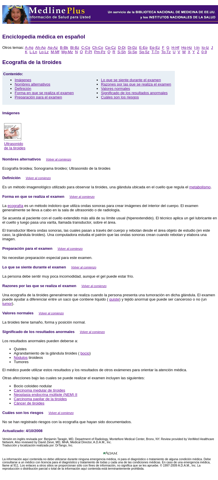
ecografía (15, 206)
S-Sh (121, 52)
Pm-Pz (99, 52)
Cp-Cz (110, 47)
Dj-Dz (132, 47)
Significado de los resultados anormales (134, 93)
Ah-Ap (40, 47)
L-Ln (33, 52)
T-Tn (155, 52)
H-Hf (175, 47)
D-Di (121, 47)
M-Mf (55, 52)
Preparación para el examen (38, 97)
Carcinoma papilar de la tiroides (40, 399)
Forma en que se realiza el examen (44, 93)
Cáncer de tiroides (29, 403)
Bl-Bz (74, 47)
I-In (197, 47)
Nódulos (21, 357)
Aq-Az (52, 47)
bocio (85, 353)
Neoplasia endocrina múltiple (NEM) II (45, 394)
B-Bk (64, 47)
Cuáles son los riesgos (120, 97)
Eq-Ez (155, 47)
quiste (114, 299)
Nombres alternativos (32, 84)
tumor (7, 303)
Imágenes (23, 80)
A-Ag (29, 47)
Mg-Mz (67, 52)
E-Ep (143, 47)
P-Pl (88, 52)
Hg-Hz (186, 47)
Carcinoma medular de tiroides (39, 390)
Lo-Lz (44, 52)
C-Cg (85, 47)
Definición (23, 88)
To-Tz (166, 52)
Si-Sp (132, 52)
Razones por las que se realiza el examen (136, 84)
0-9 (204, 52)
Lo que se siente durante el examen (131, 80)
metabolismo (200, 187)
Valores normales (115, 88)
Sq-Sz (144, 52)
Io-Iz (205, 47)
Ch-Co (97, 47)
